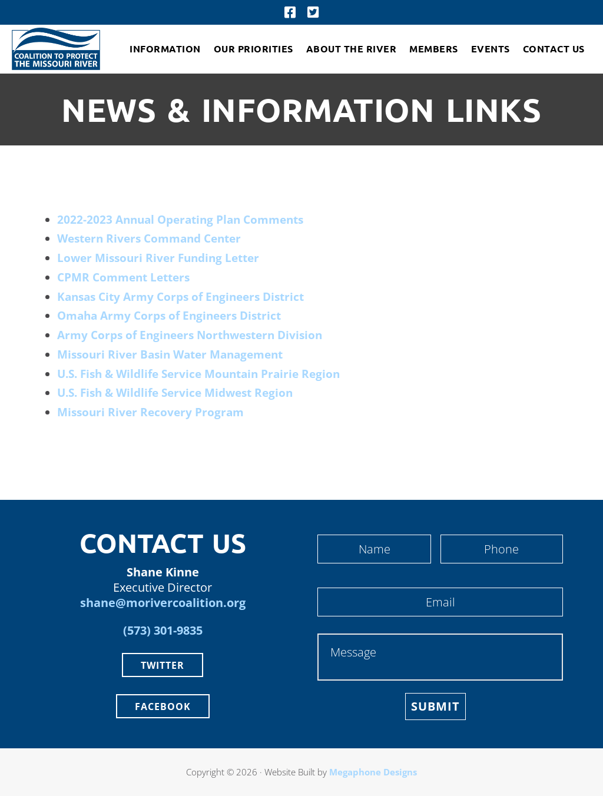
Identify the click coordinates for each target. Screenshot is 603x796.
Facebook (163, 706)
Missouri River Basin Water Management (170, 354)
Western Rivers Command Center (149, 238)
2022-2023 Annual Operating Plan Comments (180, 219)
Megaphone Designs (373, 772)
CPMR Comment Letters (123, 277)
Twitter (162, 665)
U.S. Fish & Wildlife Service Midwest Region (175, 392)
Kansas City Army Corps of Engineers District (180, 296)
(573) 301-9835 (163, 630)
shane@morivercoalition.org (163, 603)
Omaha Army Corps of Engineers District (169, 315)
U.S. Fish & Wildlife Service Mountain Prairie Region (198, 374)
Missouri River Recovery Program (150, 412)
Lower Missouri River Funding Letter (158, 258)
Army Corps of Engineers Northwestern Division (189, 335)
